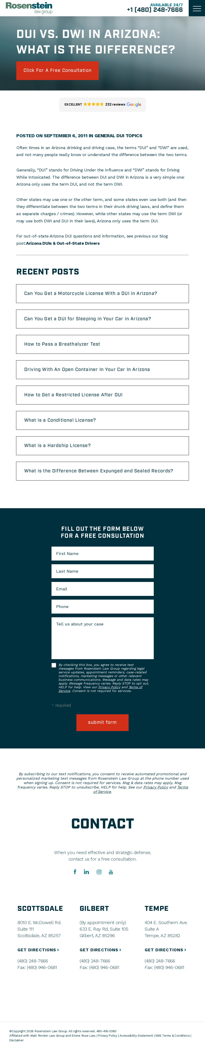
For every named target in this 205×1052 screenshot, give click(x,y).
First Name (67, 556)
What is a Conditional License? (60, 422)
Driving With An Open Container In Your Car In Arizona (88, 371)
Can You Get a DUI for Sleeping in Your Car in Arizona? (88, 320)
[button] (102, 105)
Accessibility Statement (137, 1038)
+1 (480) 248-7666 (154, 10)
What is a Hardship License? (58, 448)
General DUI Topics (118, 136)
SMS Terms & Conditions (174, 1038)
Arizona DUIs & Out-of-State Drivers (62, 243)
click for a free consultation (59, 71)
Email (61, 591)
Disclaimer (16, 1042)
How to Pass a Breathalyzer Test (62, 345)
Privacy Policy (109, 689)
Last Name (67, 573)
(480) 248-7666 (32, 963)
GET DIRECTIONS (39, 952)
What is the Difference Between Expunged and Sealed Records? (100, 473)
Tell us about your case (79, 626)
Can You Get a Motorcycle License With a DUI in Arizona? (91, 294)
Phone (62, 609)
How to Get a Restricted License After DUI (74, 397)
